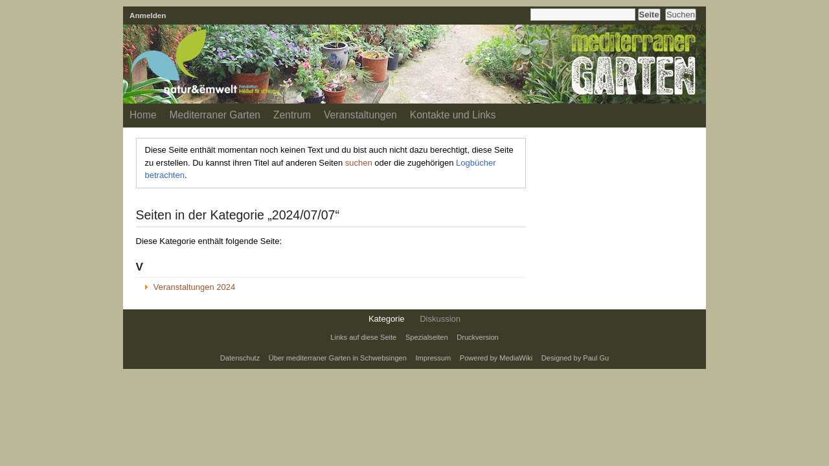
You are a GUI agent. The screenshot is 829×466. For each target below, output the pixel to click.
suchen (358, 163)
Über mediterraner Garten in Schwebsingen (338, 358)
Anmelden (148, 15)
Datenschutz (240, 358)
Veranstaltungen (360, 114)
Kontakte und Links (453, 114)
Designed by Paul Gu (575, 358)
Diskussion (440, 319)
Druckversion (477, 337)
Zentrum (292, 114)
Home (143, 114)
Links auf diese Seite (363, 337)
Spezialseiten (426, 337)
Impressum (433, 358)
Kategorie (387, 319)
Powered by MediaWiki (496, 358)
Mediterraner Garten (215, 114)
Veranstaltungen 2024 (194, 287)
